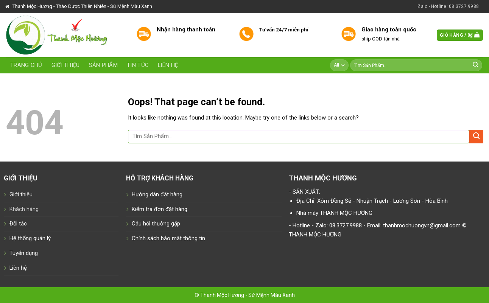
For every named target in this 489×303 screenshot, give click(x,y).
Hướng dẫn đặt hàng (157, 194)
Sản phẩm (103, 65)
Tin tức (138, 65)
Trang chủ (26, 65)
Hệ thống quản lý (30, 238)
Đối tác (18, 223)
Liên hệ (168, 65)
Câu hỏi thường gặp (156, 223)
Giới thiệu (65, 65)
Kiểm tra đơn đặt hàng (159, 209)
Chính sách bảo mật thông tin (168, 238)
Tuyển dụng (23, 253)
